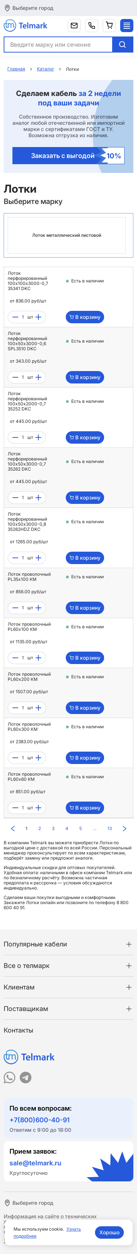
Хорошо (109, 1232)
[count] (22, 317)
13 (109, 828)
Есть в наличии (87, 280)
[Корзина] (109, 25)
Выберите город (32, 8)
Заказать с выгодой (76, 155)
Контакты (18, 1030)
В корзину (84, 317)
